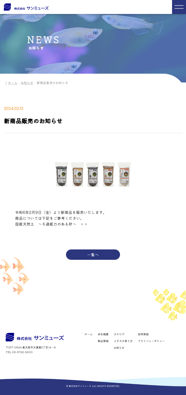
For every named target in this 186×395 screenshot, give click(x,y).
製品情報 (103, 341)
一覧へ (93, 254)
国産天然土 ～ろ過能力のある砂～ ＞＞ (51, 224)
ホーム (12, 82)
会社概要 (103, 334)
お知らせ (27, 82)
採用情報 (143, 334)
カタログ (119, 334)
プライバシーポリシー (151, 341)
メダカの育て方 (123, 341)
